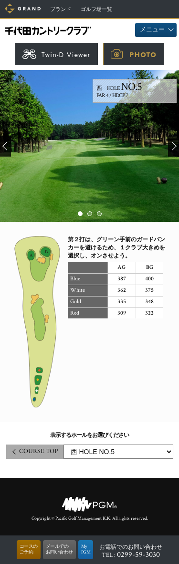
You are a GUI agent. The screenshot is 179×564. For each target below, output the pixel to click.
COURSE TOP (38, 451)
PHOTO (143, 54)
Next (173, 146)
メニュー (152, 30)
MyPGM (86, 549)
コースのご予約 (29, 549)
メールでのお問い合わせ (59, 549)
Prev (5, 146)
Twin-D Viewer (66, 54)
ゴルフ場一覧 (96, 9)
